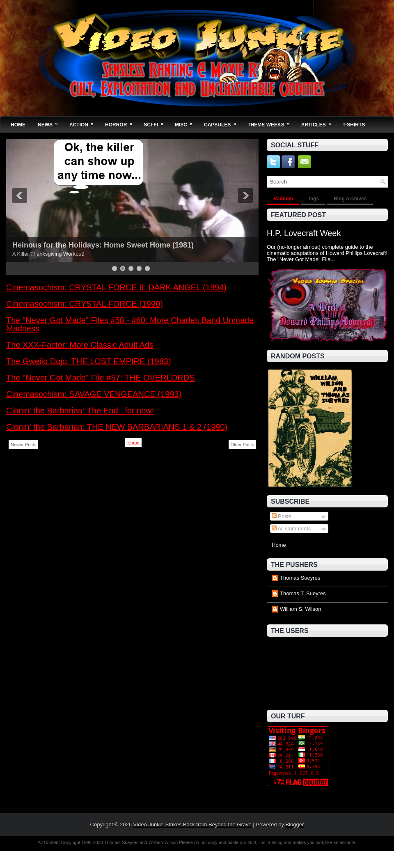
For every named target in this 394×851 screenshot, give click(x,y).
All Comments (291, 528)
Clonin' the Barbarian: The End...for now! (80, 410)
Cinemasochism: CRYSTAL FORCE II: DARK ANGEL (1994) (116, 287)
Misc (186, 122)
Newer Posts (23, 444)
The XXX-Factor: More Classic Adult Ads (79, 344)
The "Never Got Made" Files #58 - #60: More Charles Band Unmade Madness (130, 324)
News (50, 122)
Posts (281, 516)
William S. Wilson (300, 609)
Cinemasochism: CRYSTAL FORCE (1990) (84, 303)
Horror (121, 122)
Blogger (295, 824)
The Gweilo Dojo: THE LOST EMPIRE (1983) (88, 361)
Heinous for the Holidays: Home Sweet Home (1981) (103, 245)
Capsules (222, 122)
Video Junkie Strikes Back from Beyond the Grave (192, 824)
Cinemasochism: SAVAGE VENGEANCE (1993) (93, 394)
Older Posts (242, 444)
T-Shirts (354, 125)
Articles (319, 122)
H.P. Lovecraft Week (304, 233)
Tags (313, 199)
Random (283, 199)
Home (18, 125)
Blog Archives (350, 199)
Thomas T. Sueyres (303, 593)
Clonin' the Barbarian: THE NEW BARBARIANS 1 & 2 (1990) (116, 426)
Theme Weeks (271, 122)
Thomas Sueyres (300, 578)
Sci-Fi (156, 122)
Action (84, 122)
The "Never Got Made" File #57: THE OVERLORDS (100, 377)
